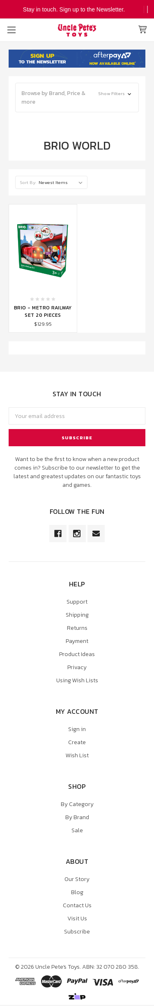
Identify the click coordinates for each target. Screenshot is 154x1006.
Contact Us (77, 905)
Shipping (77, 615)
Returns (77, 628)
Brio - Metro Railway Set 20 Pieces (43, 311)
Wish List (77, 755)
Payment (77, 641)
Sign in (77, 729)
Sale (77, 830)
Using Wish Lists (77, 680)
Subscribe (77, 931)
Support (77, 601)
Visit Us (77, 918)
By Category (77, 804)
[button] (77, 97)
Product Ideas (77, 654)
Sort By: (28, 182)
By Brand (77, 817)
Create (77, 742)
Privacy (77, 667)
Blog (77, 892)
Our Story (77, 879)
